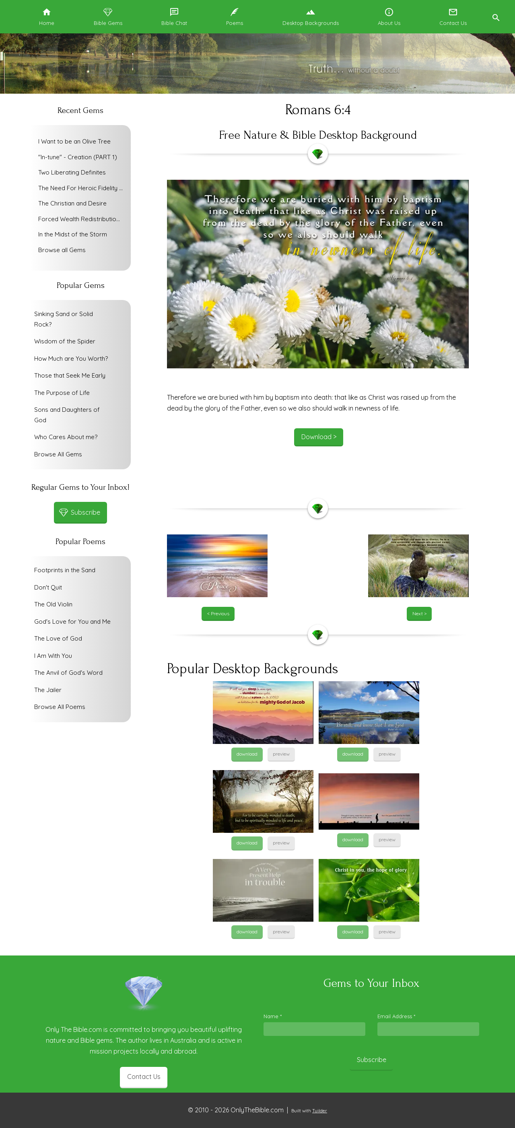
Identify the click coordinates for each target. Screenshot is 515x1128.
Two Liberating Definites (72, 172)
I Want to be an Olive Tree (74, 141)
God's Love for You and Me (72, 621)
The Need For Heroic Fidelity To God (82, 188)
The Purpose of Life (62, 393)
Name (273, 1016)
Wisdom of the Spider (64, 341)
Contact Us (144, 1077)
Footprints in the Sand (64, 570)
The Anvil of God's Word (68, 672)
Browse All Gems (58, 454)
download (247, 754)
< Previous (218, 613)
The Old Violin (53, 604)
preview (281, 754)
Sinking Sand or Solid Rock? (63, 319)
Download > (318, 437)
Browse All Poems (59, 707)
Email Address (396, 1016)
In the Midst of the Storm (72, 234)
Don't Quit (48, 587)
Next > (419, 613)
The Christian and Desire (72, 203)
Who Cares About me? (65, 437)
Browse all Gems (62, 250)
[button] (495, 16)
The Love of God (58, 638)
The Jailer (48, 690)
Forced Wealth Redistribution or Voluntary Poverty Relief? (82, 219)
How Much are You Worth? (71, 358)
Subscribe (371, 1060)
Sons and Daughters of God (67, 415)
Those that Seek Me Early (69, 375)
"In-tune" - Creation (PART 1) (77, 157)
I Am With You (53, 656)
